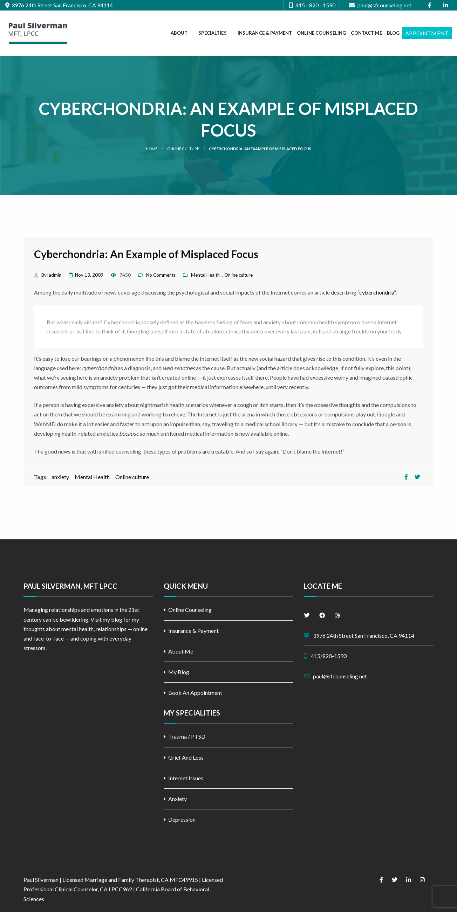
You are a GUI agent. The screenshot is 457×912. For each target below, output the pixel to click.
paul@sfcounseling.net (380, 5)
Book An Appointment (195, 692)
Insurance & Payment (265, 33)
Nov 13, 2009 (89, 275)
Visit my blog (106, 619)
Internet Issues (185, 778)
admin (55, 275)
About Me (180, 651)
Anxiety (177, 798)
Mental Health (205, 275)
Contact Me (366, 33)
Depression (182, 819)
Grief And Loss (186, 757)
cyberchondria (376, 292)
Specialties (212, 33)
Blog (393, 33)
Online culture (183, 148)
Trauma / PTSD (186, 736)
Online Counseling (321, 33)
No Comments (161, 275)
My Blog (178, 672)
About (179, 33)
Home (151, 148)
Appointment (427, 33)
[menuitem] (182, 33)
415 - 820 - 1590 (312, 5)
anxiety (60, 477)
